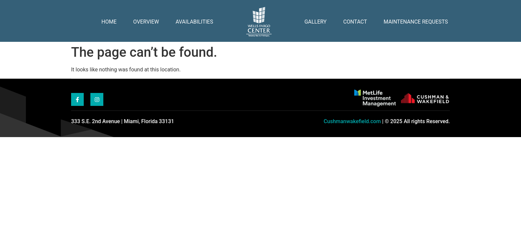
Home (108, 22)
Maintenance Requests (416, 22)
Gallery (315, 22)
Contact (355, 22)
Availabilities (194, 22)
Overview (146, 22)
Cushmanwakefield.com (352, 121)
